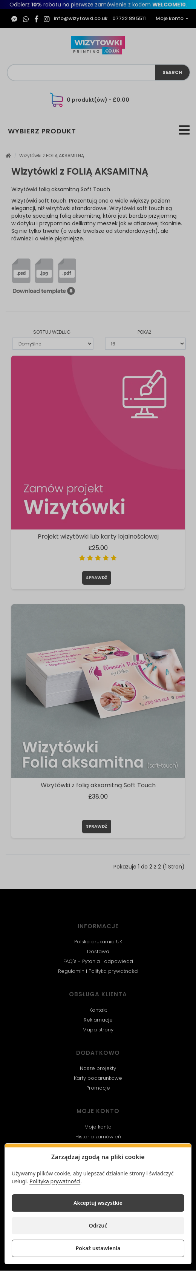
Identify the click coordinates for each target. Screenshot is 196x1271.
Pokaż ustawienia (98, 1248)
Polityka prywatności (54, 1181)
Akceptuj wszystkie (98, 1202)
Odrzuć (98, 1225)
